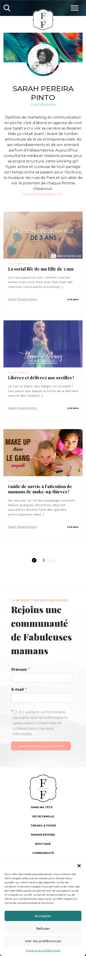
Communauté (43, 853)
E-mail (19, 689)
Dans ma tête (42, 807)
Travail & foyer (43, 825)
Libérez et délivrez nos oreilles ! (41, 377)
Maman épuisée (43, 834)
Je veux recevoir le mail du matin (41, 746)
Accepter (43, 916)
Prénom (20, 669)
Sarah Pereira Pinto (22, 299)
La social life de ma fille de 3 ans (41, 268)
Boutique (43, 843)
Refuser (43, 928)
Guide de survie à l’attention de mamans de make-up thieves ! (40, 489)
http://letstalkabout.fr (43, 194)
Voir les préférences (43, 941)
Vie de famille (18, 264)
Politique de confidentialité (43, 950)
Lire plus (73, 299)
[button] (79, 865)
